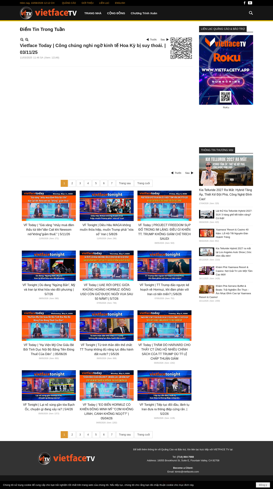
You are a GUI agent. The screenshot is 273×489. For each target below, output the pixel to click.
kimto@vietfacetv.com (187, 471)
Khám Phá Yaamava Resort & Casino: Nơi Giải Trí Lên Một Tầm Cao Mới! (234, 271)
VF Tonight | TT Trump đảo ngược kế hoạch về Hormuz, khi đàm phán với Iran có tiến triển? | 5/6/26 (164, 289)
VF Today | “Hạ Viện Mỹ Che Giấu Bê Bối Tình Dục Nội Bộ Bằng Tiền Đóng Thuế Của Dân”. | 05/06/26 (48, 349)
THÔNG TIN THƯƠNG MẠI (217, 150)
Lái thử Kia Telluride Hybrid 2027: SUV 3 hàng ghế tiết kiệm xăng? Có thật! (234, 214)
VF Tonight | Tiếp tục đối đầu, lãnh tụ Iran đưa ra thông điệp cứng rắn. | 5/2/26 (164, 409)
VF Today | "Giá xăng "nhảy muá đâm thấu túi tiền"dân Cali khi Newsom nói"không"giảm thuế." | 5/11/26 (49, 229)
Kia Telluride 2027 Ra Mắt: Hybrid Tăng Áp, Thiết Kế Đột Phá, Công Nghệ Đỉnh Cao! (225, 194)
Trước (153, 39)
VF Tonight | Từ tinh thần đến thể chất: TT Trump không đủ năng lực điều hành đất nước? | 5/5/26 (106, 349)
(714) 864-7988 (185, 456)
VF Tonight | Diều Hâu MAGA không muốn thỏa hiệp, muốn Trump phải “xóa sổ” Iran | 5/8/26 (106, 229)
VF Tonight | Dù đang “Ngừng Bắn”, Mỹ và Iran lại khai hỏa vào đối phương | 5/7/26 (49, 289)
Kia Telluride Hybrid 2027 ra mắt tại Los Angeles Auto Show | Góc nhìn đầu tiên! (233, 252)
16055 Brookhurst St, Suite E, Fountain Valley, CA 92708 (188, 460)
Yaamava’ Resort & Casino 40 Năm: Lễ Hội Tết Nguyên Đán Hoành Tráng (232, 233)
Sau (163, 39)
